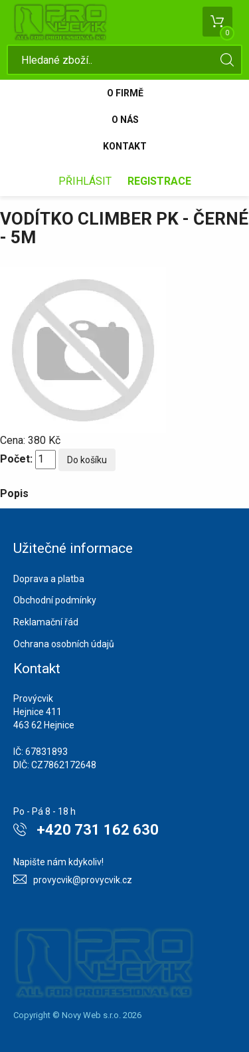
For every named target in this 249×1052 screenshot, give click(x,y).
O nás (125, 119)
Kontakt (125, 146)
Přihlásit (85, 181)
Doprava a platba (48, 579)
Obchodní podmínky (54, 600)
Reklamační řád (45, 622)
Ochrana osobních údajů (63, 644)
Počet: (16, 459)
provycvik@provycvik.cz (82, 880)
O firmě (125, 93)
